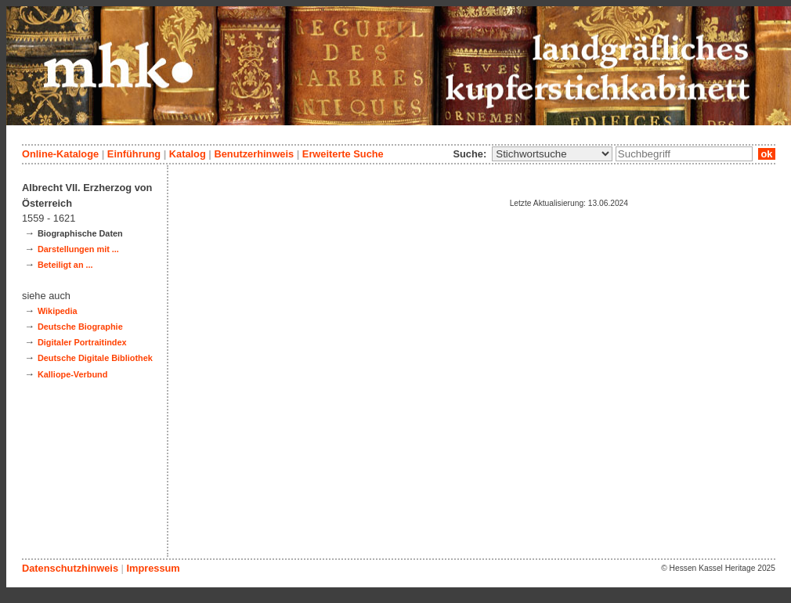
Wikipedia (58, 311)
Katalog (187, 154)
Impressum (152, 568)
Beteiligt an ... (65, 264)
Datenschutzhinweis (70, 568)
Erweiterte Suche (343, 154)
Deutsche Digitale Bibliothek (95, 358)
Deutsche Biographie (80, 326)
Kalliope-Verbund (72, 374)
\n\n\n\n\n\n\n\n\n (552, 153)
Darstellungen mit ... (78, 249)
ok (766, 154)
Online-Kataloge (60, 154)
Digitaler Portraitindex (82, 342)
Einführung (134, 154)
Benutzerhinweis (254, 154)
